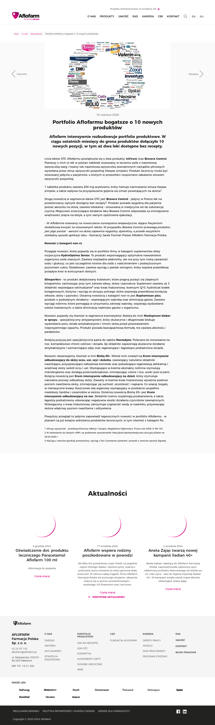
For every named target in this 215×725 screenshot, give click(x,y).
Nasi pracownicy (154, 651)
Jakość (123, 17)
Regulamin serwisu (26, 711)
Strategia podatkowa (52, 658)
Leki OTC (82, 648)
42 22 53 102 (19, 648)
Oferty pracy (152, 640)
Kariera (148, 17)
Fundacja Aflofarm (123, 640)
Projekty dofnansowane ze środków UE (135, 9)
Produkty (107, 17)
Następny (193, 74)
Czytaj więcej (42, 576)
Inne (80, 669)
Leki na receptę (87, 642)
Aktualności (36, 34)
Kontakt (173, 17)
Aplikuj (148, 645)
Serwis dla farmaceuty (114, 711)
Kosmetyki (84, 653)
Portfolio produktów (85, 635)
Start (16, 34)
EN (194, 17)
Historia (50, 645)
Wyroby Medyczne (89, 664)
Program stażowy (155, 656)
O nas (92, 17)
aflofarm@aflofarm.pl (24, 652)
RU (202, 17)
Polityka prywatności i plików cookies (69, 711)
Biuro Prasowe (186, 652)
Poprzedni (22, 74)
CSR (160, 17)
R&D (135, 17)
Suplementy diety (89, 658)
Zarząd (49, 640)
